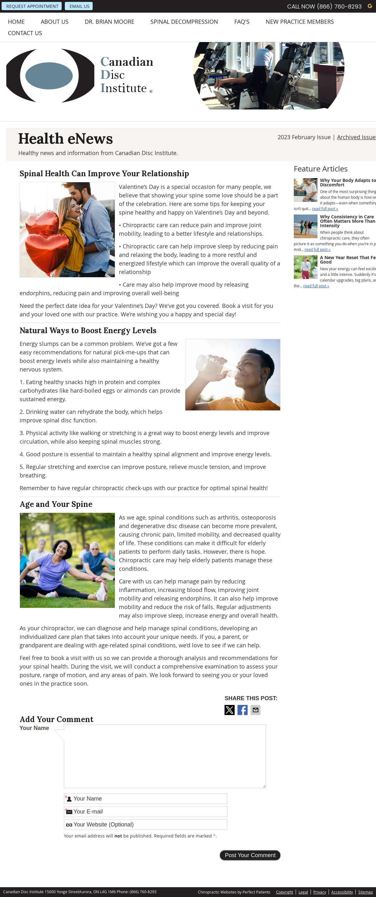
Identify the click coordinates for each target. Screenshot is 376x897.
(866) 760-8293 (339, 6)
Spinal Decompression (184, 21)
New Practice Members (300, 21)
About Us (55, 21)
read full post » (325, 208)
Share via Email (256, 710)
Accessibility (342, 891)
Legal (303, 891)
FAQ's (242, 21)
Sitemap (365, 891)
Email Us (79, 6)
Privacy (319, 891)
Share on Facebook (243, 710)
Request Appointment (32, 6)
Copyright (284, 891)
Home (16, 21)
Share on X (230, 710)
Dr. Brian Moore (109, 21)
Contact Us (25, 33)
